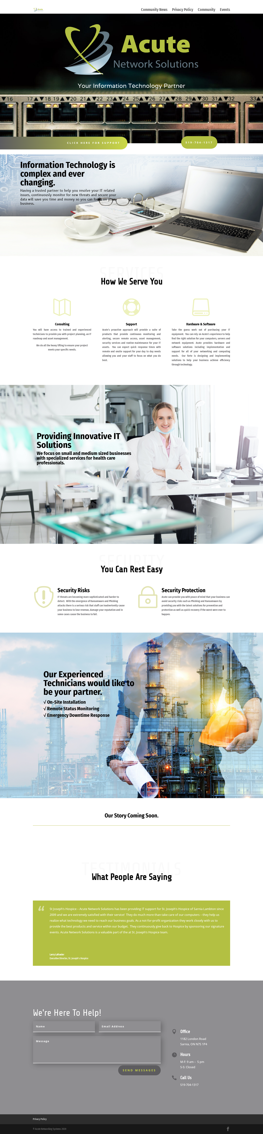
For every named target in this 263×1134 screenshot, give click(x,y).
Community (206, 10)
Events (225, 10)
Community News (154, 10)
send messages (139, 1070)
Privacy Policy (182, 10)
